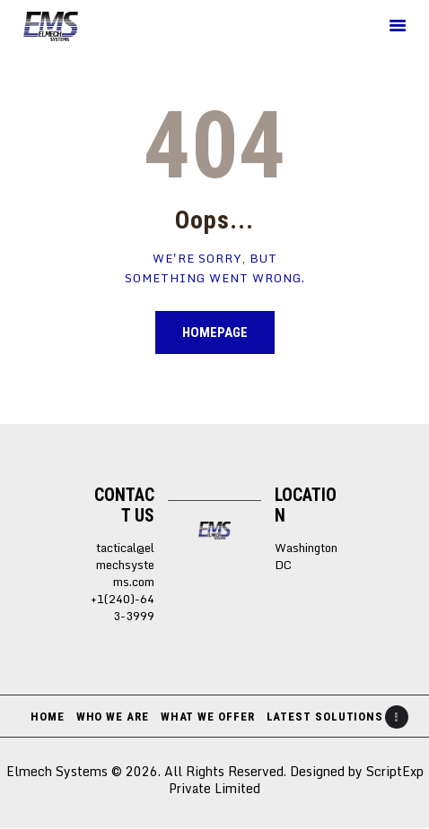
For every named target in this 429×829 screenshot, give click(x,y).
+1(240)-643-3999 (122, 608)
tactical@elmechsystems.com (125, 565)
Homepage (215, 332)
